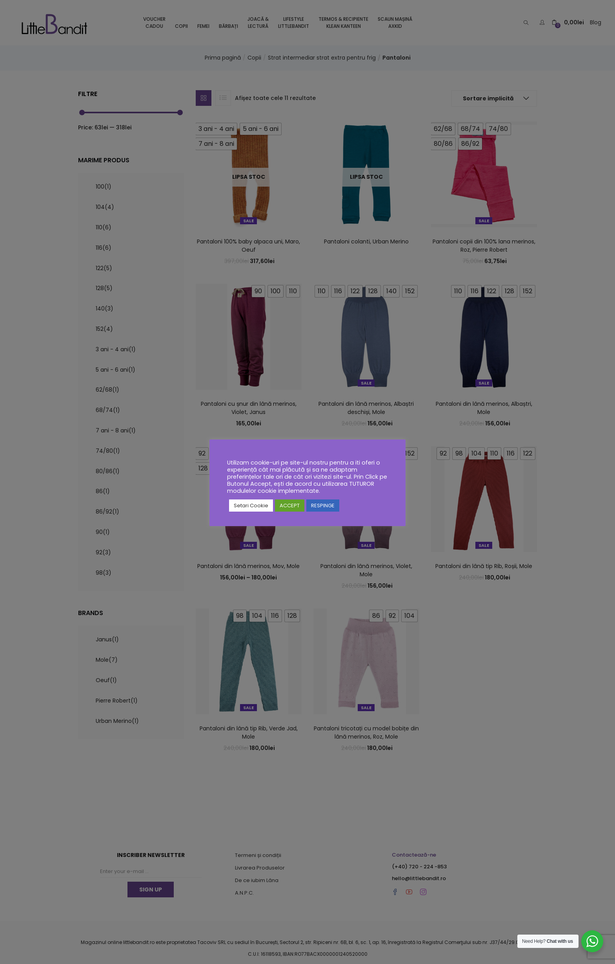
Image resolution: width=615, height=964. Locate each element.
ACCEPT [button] (290, 505)
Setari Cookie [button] (251, 505)
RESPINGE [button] (323, 505)
